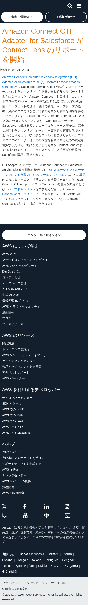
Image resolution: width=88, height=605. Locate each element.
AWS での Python (14, 415)
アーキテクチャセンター (18, 361)
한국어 (54, 566)
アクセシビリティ (36, 583)
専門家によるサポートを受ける (23, 458)
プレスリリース (12, 324)
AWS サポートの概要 (16, 481)
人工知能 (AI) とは (14, 289)
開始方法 (8, 343)
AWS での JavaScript (16, 432)
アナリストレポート (15, 372)
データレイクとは (14, 283)
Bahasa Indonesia (32, 554)
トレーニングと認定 (15, 349)
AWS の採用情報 (13, 493)
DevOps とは (11, 271)
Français (22, 560)
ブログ (6, 318)
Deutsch (52, 554)
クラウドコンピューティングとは (25, 259)
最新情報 (8, 312)
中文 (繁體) (9, 571)
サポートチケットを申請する (22, 463)
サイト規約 (58, 583)
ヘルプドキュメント (21, 189)
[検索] (69, 5)
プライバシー (11, 583)
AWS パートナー (13, 378)
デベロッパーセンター (17, 397)
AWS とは (9, 254)
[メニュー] (78, 5)
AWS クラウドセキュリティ (21, 306)
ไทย (32, 566)
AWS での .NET (13, 409)
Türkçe (6, 566)
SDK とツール (11, 403)
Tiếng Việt (68, 560)
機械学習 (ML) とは (15, 300)
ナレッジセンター (14, 475)
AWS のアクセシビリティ (19, 265)
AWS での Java (12, 421)
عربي (13, 554)
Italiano (36, 560)
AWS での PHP (12, 427)
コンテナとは (11, 277)
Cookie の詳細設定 (14, 588)
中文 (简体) (70, 566)
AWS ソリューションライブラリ (24, 355)
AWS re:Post (10, 469)
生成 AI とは (10, 295)
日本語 (42, 566)
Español (7, 560)
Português (51, 560)
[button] (22, 17)
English (67, 554)
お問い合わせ (11, 452)
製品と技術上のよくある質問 (22, 366)
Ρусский (20, 566)
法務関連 (8, 487)
